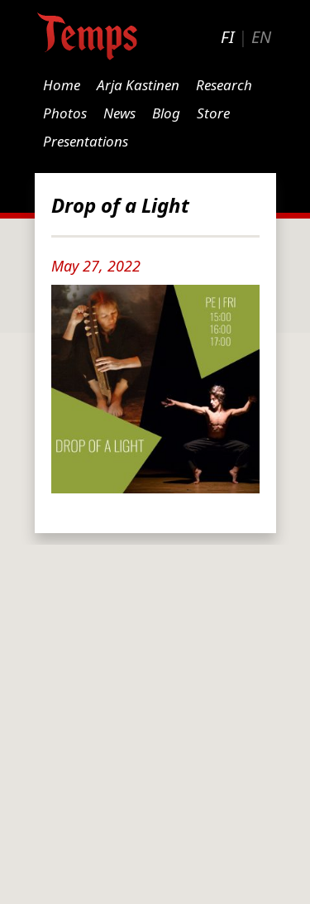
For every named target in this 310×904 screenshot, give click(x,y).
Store (213, 113)
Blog (166, 113)
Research (224, 84)
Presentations (85, 141)
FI (227, 37)
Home (61, 84)
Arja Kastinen (138, 84)
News (119, 113)
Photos (65, 113)
